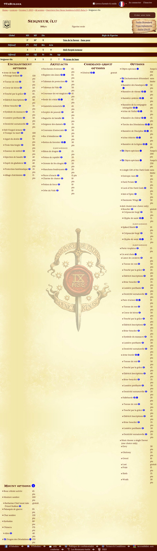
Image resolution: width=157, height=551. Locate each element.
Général (88, 72)
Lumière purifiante (15, 118)
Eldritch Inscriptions (16, 99)
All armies (39, 10)
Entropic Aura (130, 176)
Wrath (125, 479)
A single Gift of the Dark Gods (135, 170)
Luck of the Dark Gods (134, 188)
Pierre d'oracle (51, 175)
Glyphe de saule (134, 218)
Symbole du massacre (16, 112)
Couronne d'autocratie (55, 130)
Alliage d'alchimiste (15, 175)
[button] (123, 4)
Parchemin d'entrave (54, 69)
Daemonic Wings (132, 200)
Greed (125, 458)
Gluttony (127, 452)
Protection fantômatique (17, 169)
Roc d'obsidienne (52, 136)
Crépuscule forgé (133, 212)
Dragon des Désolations (17, 539)
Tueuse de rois (13, 81)
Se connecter (135, 2)
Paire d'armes (132, 300)
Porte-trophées (130, 248)
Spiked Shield (130, 227)
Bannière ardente (133, 98)
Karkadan (8, 521)
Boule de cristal (53, 99)
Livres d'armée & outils (105, 3)
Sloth (125, 473)
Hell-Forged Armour (14, 130)
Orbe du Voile (50, 190)
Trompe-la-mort (14, 133)
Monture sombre (11, 497)
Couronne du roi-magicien (57, 93)
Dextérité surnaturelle (16, 124)
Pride (125, 467)
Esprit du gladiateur (15, 163)
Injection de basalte (15, 157)
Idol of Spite (130, 194)
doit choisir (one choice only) (134, 206)
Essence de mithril (15, 151)
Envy (125, 446)
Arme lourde (131, 355)
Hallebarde (130, 397)
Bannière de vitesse (134, 91)
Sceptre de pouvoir (53, 112)
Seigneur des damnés (54, 124)
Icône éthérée (132, 137)
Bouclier (128, 209)
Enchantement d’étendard (135, 80)
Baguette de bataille (53, 118)
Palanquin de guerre (13, 509)
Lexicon (13, 10)
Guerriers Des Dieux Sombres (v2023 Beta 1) (66, 10)
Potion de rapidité (52, 157)
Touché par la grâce (15, 93)
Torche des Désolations (136, 124)
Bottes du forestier (54, 142)
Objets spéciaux (130, 69)
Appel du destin (13, 139)
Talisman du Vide (52, 87)
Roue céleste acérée (13, 491)
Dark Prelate (130, 182)
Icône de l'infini (132, 111)
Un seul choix (129, 254)
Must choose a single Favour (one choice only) (134, 442)
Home (5, 10)
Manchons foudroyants (55, 169)
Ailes (8, 533)
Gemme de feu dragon (54, 163)
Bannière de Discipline (136, 131)
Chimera (8, 527)
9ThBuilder (12, 4)
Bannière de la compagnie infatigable (135, 106)
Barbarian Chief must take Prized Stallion (17, 504)
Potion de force (51, 184)
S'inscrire (147, 2)
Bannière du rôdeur (134, 118)
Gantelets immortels (54, 106)
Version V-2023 (26, 10)
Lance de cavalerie (133, 258)
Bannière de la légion (135, 144)
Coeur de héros (13, 87)
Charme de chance (53, 178)
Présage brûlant (13, 75)
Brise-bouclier (13, 106)
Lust (125, 464)
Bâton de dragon (52, 151)
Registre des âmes (54, 75)
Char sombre (10, 515)
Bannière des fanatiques (135, 86)
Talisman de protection (55, 81)
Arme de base (11, 72)
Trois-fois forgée (14, 145)
